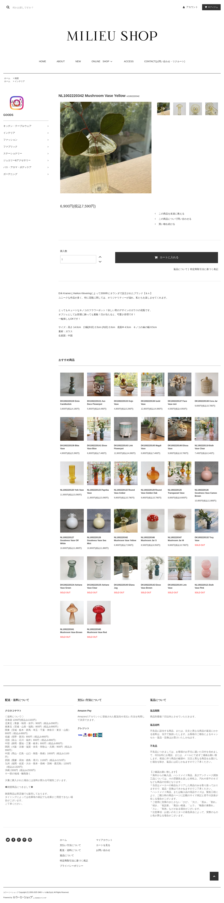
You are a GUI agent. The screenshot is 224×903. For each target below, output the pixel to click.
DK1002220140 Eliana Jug (124, 586)
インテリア (20, 81)
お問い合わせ (103, 850)
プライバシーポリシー (71, 865)
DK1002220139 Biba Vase (69, 447)
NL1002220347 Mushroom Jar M (176, 539)
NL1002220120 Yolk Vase (72, 490)
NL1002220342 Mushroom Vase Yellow (125, 539)
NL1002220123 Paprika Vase (98, 491)
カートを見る (103, 845)
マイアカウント (104, 840)
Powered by (24, 897)
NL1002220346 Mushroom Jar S (149, 539)
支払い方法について (70, 845)
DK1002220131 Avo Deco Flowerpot (96, 402)
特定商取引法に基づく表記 (204, 269)
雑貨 (17, 78)
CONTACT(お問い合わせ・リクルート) (164, 61)
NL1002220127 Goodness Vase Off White (69, 540)
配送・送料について (70, 850)
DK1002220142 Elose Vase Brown (151, 586)
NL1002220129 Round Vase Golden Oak (151, 491)
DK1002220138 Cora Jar (206, 401)
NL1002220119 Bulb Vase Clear (204, 447)
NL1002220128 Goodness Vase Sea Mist (96, 540)
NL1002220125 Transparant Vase (176, 491)
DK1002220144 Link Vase (177, 586)
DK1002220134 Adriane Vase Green (71, 586)
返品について (181, 269)
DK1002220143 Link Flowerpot (123, 447)
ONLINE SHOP (102, 61)
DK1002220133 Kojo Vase (123, 402)
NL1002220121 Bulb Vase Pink (204, 586)
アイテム (210, 7)
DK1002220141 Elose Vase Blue (97, 447)
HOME (42, 61)
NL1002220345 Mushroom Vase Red (97, 631)
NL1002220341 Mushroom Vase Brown (71, 631)
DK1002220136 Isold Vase (150, 402)
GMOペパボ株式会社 (45, 892)
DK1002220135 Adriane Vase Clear (98, 586)
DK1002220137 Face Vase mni (177, 402)
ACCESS (129, 61)
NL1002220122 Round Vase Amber (124, 491)
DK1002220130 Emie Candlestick (70, 402)
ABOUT (61, 61)
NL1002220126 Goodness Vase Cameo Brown (206, 493)
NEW (78, 61)
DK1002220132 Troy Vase (204, 539)
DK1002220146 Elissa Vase (178, 447)
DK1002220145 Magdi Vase (151, 447)
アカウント (192, 7)
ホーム (7, 78)
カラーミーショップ (10, 892)
